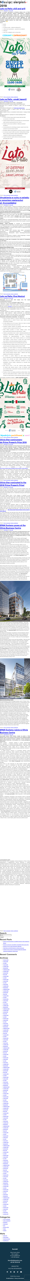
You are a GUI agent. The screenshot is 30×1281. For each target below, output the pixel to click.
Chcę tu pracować (7, 96)
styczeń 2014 (5, 1194)
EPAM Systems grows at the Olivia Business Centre (13, 526)
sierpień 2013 (5, 1201)
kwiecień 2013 (5, 1207)
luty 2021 (4, 1060)
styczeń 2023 (5, 1023)
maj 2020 (5, 1075)
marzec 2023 (5, 1020)
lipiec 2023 (5, 1013)
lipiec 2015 (5, 1170)
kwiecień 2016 (5, 1155)
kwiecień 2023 (5, 1018)
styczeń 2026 (5, 964)
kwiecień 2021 (5, 1057)
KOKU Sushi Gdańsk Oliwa (19, 108)
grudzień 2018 (5, 1103)
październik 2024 (6, 989)
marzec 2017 (5, 1137)
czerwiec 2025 (5, 976)
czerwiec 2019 (5, 1093)
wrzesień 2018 (5, 1108)
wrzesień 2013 (5, 1199)
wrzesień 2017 (5, 1127)
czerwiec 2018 (5, 1113)
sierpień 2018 (5, 1109)
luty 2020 (4, 1080)
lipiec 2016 (5, 1150)
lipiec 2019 (5, 1091)
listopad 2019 (5, 1085)
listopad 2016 (5, 1144)
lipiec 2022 (5, 1033)
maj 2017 (4, 1134)
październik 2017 (6, 1126)
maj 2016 (4, 1153)
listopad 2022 (5, 1026)
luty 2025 (4, 982)
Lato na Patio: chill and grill (12, 8)
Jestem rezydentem (14, 96)
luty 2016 (4, 1158)
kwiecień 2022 (5, 1038)
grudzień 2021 (5, 1044)
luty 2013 (4, 1210)
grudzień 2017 (5, 1122)
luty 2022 (4, 1041)
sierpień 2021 (5, 1051)
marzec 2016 (5, 1157)
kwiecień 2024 (5, 999)
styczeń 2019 (5, 1101)
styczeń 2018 (5, 1121)
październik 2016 (6, 1145)
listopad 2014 (5, 1183)
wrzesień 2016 (5, 1147)
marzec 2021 (5, 1059)
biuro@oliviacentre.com (15, 1267)
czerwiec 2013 (5, 1204)
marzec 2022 (5, 1039)
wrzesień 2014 (5, 1184)
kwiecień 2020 (5, 1077)
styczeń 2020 (5, 1082)
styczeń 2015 (5, 1179)
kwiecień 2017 (5, 1135)
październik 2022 (6, 1028)
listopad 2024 (5, 987)
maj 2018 (4, 1114)
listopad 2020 (5, 1065)
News (4, 1225)
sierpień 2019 (5, 1090)
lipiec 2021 (5, 1052)
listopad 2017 (5, 1124)
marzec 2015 (5, 1176)
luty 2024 (4, 1002)
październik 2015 (6, 1165)
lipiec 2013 (5, 1202)
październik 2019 (6, 1086)
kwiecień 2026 (5, 959)
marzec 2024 (5, 1000)
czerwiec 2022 (5, 1034)
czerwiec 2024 (5, 995)
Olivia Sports (5, 1224)
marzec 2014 (5, 1191)
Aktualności (5, 1222)
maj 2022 (4, 1036)
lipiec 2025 (5, 974)
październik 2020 (6, 1067)
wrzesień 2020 (5, 1069)
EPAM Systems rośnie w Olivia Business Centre (14, 731)
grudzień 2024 (5, 986)
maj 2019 (4, 1095)
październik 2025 (6, 969)
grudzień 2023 (5, 1005)
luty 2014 (4, 1192)
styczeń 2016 (5, 1160)
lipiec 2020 (5, 1072)
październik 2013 (6, 1197)
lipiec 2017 (5, 1130)
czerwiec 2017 (5, 1132)
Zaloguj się (5, 1235)
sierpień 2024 (5, 992)
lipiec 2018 (5, 1111)
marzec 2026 (5, 961)
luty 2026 (4, 963)
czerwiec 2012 (5, 1214)
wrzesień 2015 (5, 1166)
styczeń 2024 (5, 1003)
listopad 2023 (5, 1007)
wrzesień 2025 (5, 971)
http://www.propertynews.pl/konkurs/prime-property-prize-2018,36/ (14, 468)
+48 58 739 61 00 (15, 1269)
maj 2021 (4, 1056)
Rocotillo (10, 306)
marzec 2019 (5, 1098)
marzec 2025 (5, 981)
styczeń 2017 (5, 1140)
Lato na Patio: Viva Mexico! (12, 296)
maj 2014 (4, 1187)
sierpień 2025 (5, 972)
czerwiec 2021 (5, 1054)
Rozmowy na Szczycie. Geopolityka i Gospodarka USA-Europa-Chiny (16, 944)
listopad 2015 (5, 1163)
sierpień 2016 (5, 1148)
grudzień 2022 (5, 1025)
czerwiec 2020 (5, 1073)
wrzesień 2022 (5, 1029)
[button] (23, 2)
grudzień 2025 (5, 966)
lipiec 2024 (5, 994)
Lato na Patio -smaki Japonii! (13, 99)
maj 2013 (4, 1205)
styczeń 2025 (5, 984)
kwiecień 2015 (5, 1174)
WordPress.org (6, 1240)
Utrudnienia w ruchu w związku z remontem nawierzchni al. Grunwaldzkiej (14, 200)
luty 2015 (4, 1178)
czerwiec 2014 (5, 1186)
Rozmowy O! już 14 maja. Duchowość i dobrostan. (12, 946)
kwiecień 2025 (5, 979)
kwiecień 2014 (5, 1189)
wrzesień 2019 (5, 1088)
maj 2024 (5, 997)
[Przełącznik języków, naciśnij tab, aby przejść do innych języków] (26, 2)
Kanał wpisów (5, 1237)
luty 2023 (4, 1021)
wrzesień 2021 (5, 1049)
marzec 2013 (5, 1209)
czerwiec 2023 (5, 1015)
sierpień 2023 (5, 1012)
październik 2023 (6, 1008)
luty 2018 (4, 1119)
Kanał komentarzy (6, 1238)
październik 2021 (6, 1047)
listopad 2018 (5, 1104)
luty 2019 (4, 1100)
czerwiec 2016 (5, 1152)
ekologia (4, 1230)
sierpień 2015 (5, 1168)
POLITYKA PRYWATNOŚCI (15, 1275)
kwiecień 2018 (5, 1116)
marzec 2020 (5, 1078)
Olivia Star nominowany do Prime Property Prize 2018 (13, 441)
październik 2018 (6, 1106)
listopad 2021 (5, 1046)
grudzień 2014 (5, 1181)
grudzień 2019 (5, 1083)
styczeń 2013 (5, 1212)
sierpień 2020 (5, 1070)
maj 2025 (5, 977)
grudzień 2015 (5, 1161)
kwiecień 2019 (5, 1096)
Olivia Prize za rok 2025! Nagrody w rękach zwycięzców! (13, 948)
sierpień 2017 (5, 1129)
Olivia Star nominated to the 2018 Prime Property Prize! (13, 483)
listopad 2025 (5, 968)
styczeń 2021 (5, 1062)
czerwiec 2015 (5, 1171)
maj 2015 (4, 1173)
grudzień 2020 (5, 1064)
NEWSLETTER (15, 1273)
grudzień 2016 (5, 1142)
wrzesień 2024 (5, 990)
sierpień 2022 (5, 1031)
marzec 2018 (5, 1117)
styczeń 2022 (5, 1043)
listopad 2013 (5, 1196)
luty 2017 (4, 1139)
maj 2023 (4, 1016)
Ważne (4, 1228)
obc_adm (11, 10)
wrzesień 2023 (5, 1010)
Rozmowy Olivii (6, 1227)
